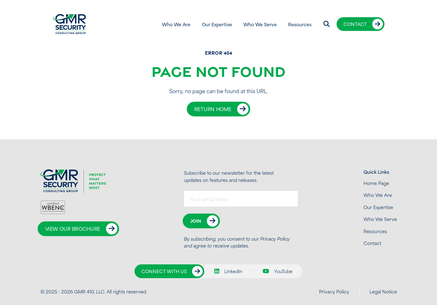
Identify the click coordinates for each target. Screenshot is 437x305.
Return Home (212, 109)
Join (195, 220)
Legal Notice (383, 291)
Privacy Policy (275, 238)
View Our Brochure (72, 229)
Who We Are (176, 24)
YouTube (277, 271)
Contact (355, 24)
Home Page (376, 183)
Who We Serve (260, 24)
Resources (300, 24)
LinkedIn (228, 271)
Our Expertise (217, 24)
